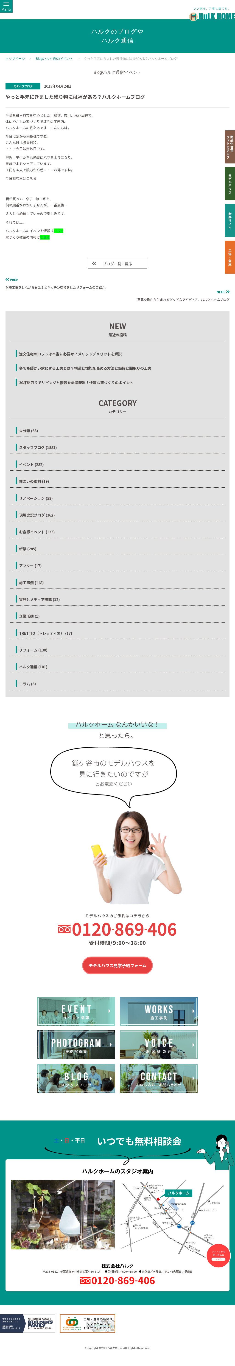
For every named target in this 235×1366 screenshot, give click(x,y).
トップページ (15, 58)
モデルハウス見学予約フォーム (117, 965)
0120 (124, 928)
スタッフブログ (23, 86)
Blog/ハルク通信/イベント (54, 58)
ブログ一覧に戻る (117, 263)
